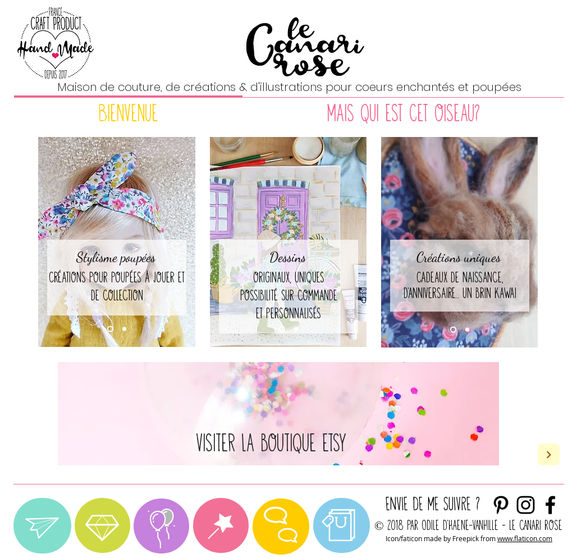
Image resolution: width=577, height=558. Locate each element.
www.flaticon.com (524, 538)
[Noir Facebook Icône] (550, 505)
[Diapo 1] (110, 329)
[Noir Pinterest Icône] (501, 505)
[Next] (549, 454)
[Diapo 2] (124, 329)
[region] (42, 526)
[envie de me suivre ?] (526, 505)
